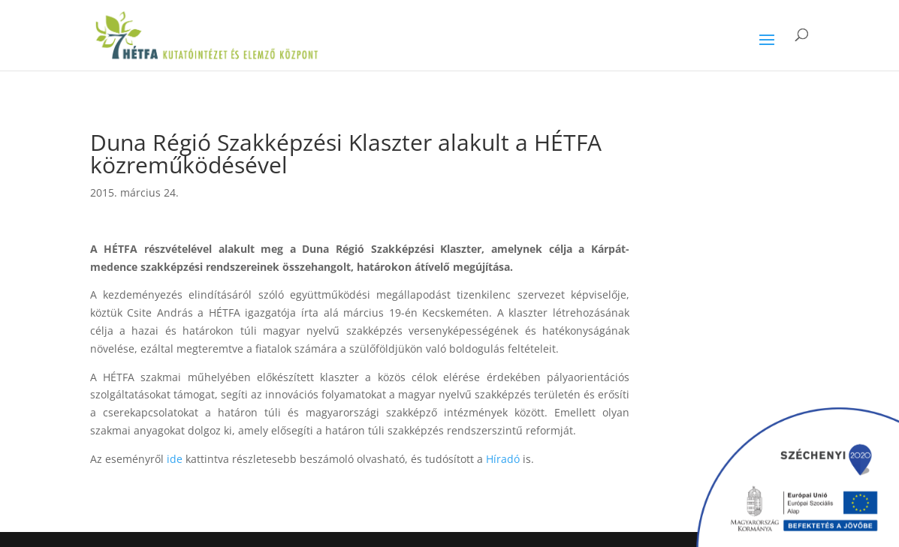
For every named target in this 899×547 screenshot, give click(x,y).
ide (175, 459)
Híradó (503, 459)
